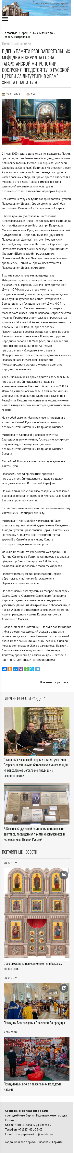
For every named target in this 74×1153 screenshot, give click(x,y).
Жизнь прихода (42, 33)
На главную (10, 33)
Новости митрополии (16, 37)
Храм (24, 33)
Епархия (56, 1142)
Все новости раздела (54, 682)
